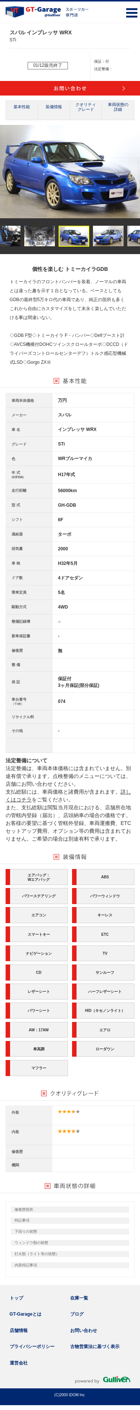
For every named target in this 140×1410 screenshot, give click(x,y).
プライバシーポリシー (32, 1346)
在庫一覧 (79, 1298)
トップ (16, 1298)
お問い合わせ (83, 1330)
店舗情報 (19, 1330)
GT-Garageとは (25, 1314)
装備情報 (54, 106)
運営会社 (19, 1363)
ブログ (77, 1314)
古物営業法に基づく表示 (94, 1346)
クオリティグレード (85, 107)
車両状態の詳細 (118, 107)
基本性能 (21, 106)
